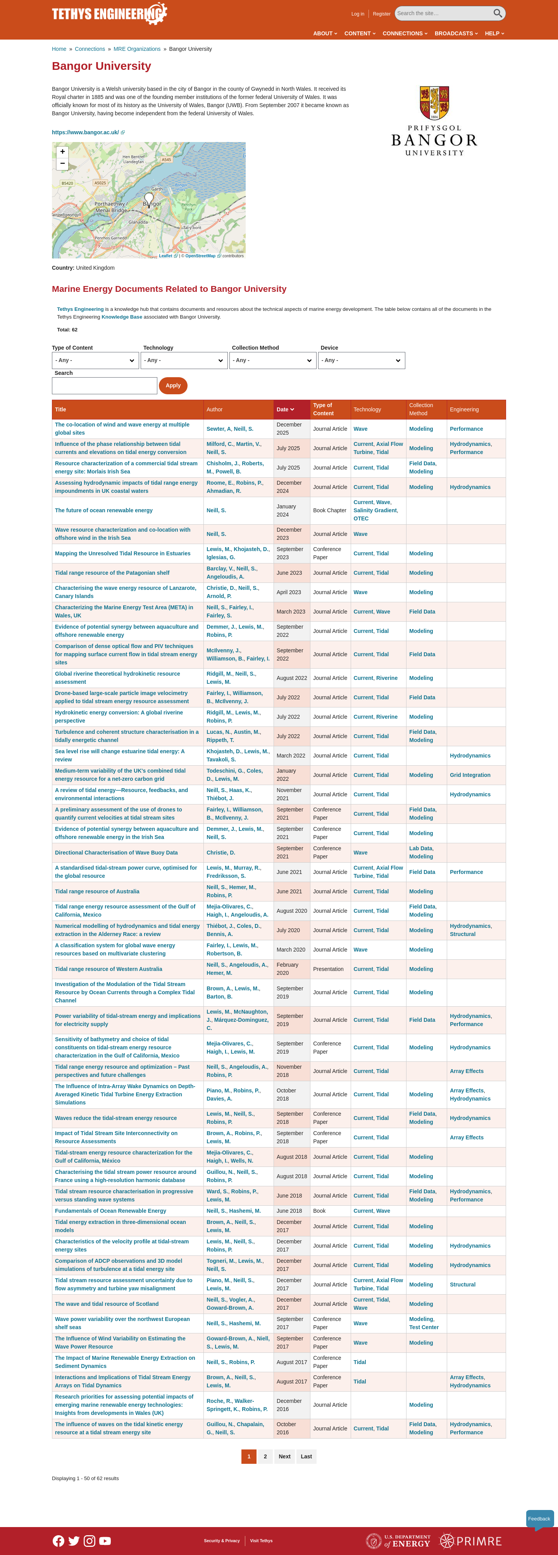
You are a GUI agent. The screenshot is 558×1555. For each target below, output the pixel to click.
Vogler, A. (241, 1300)
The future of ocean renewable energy (104, 510)
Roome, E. (220, 483)
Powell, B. (228, 471)
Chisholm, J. (223, 463)
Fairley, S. (219, 615)
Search (64, 373)
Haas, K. (240, 790)
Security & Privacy (222, 1540)
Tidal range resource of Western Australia (108, 969)
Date (285, 409)
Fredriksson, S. (226, 876)
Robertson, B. (224, 953)
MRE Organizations (137, 49)
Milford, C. (220, 444)
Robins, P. (249, 483)
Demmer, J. (221, 627)
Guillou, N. (220, 1172)
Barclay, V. (220, 568)
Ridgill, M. (219, 674)
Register (382, 14)
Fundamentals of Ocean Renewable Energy (110, 1211)
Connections (403, 33)
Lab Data (420, 848)
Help (492, 33)
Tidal (382, 452)
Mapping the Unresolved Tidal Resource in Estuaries (123, 553)
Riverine (387, 678)
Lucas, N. (219, 732)
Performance (466, 429)
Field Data (422, 463)
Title (60, 409)
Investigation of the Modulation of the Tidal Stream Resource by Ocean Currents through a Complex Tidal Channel (125, 992)
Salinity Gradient (375, 510)
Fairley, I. (241, 607)
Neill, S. (244, 429)
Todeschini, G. (225, 771)
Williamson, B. (225, 658)
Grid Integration (470, 775)
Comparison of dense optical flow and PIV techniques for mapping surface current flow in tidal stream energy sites (126, 654)
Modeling (421, 429)
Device (329, 348)
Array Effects (467, 1071)
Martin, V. (248, 444)
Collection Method (255, 348)
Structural (462, 934)
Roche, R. (219, 1401)
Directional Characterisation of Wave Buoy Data (116, 852)
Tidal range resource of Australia (97, 891)
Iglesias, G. (221, 557)
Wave (361, 429)
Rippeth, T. (220, 740)
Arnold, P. (219, 596)
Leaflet (165, 255)
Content (357, 33)
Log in (357, 14)
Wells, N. (242, 1161)
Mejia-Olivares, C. (229, 906)
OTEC (361, 518)
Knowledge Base (122, 317)
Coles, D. (248, 926)
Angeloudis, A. (225, 577)
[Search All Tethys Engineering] (450, 13)
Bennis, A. (220, 934)
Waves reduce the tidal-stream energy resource (116, 1118)
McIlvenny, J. (223, 650)
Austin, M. (247, 732)
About (322, 33)
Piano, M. (218, 1090)
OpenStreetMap (201, 255)
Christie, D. (221, 588)
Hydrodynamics (470, 444)
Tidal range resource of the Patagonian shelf (112, 573)
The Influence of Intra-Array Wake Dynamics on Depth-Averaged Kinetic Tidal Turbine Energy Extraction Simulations (125, 1094)
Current (364, 444)
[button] (434, 120)
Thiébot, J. (220, 798)
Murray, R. (247, 868)
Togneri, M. (221, 1261)
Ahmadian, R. (224, 491)
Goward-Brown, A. (230, 1308)
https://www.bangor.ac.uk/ (85, 132)
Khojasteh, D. (251, 549)
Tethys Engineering (80, 309)
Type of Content (72, 348)
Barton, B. (219, 996)
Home (59, 49)
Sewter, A (219, 429)
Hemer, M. (242, 887)
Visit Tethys (261, 1540)
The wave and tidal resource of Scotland (107, 1304)
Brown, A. (219, 988)
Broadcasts (454, 33)
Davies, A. (219, 1099)
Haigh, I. (217, 915)
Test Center (424, 1327)
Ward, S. (217, 1191)
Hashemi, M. (245, 1211)
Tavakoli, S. (221, 759)
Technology (158, 348)
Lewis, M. (219, 549)
